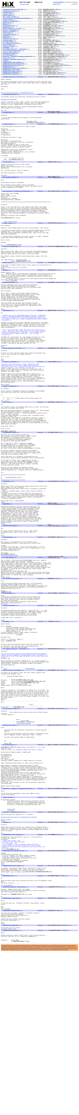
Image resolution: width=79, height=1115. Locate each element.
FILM (48, 1108)
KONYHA (43, 1110)
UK (36, 1113)
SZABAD (12, 1113)
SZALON (17, 1113)
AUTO (17, 1108)
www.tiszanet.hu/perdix (23, 846)
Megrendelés (57, 4)
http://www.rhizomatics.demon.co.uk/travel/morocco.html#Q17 (19, 958)
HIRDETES (4, 1110)
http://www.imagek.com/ (8, 777)
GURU (64, 1108)
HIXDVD (18, 1110)
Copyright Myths (24, 4)
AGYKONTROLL (6, 1108)
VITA (50, 1113)
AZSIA (21, 1108)
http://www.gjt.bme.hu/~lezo (13, 555)
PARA (64, 1111)
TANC (22, 1113)
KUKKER (62, 1110)
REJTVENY (74, 1111)
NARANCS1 (38, 1111)
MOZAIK (24, 1111)
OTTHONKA (58, 1111)
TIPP (24, 2)
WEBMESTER (57, 1113)
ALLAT (13, 1108)
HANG (69, 1108)
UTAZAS (40, 1113)
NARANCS (31, 1111)
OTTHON (51, 1111)
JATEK (36, 1110)
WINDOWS (64, 1113)
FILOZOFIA (53, 1108)
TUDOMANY (31, 1113)
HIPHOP (73, 1108)
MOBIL (16, 1111)
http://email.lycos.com (27, 96)
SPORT (7, 1113)
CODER (33, 1108)
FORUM (59, 1108)
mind (25, 9)
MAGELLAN (4, 1111)
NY (43, 1111)
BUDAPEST (27, 1108)
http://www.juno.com (32, 755)
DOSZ (38, 1108)
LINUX (73, 1110)
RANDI (68, 1111)
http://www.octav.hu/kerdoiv (9, 103)
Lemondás (74, 4)
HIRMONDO (12, 1110)
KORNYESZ (55, 1110)
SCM (2, 1113)
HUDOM (23, 1110)
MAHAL (11, 1111)
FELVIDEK (43, 1108)
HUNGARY (30, 1110)
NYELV (46, 1111)
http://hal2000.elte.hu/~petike (9, 647)
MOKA (20, 1111)
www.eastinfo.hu (30, 782)
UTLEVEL (46, 1113)
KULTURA (68, 1110)
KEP (39, 1110)
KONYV (49, 1110)
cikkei (60, 9)
